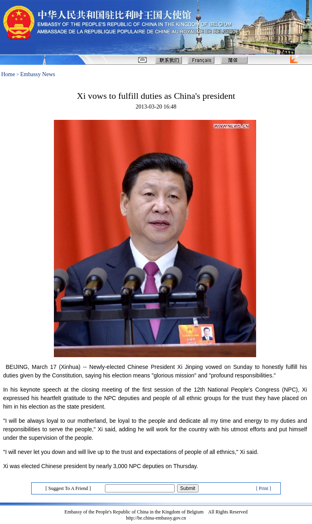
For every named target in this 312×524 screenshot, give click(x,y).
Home (8, 74)
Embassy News (37, 74)
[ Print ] (263, 488)
